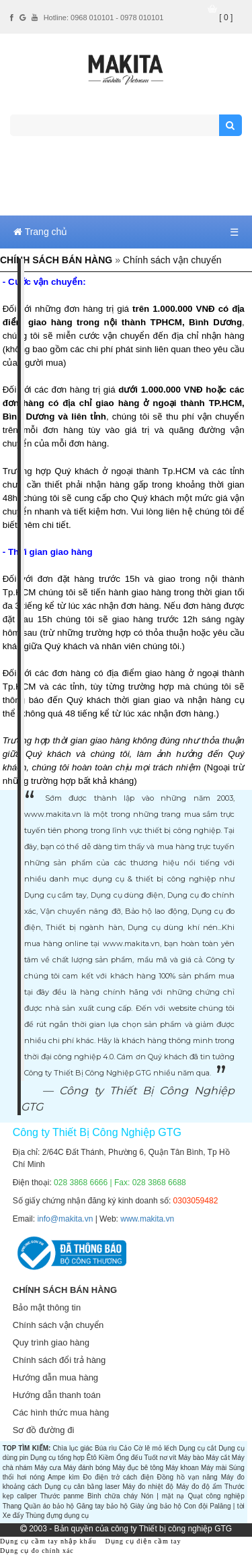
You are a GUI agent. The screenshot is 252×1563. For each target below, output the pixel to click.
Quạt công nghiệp (215, 1496)
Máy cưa (47, 1467)
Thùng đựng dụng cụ (57, 1515)
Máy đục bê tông (137, 1467)
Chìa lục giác (73, 1448)
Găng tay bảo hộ (102, 1506)
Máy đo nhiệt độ (147, 1486)
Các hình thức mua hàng (61, 1412)
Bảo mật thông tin (47, 1307)
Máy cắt (218, 1457)
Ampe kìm (63, 1477)
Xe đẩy (13, 1515)
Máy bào (191, 1457)
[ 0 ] (226, 17)
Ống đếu (129, 1457)
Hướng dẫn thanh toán (57, 1395)
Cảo (125, 1448)
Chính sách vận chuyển (58, 1325)
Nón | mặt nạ (163, 1496)
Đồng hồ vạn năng (187, 1477)
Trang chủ (40, 231)
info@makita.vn (65, 1219)
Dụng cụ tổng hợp (57, 1457)
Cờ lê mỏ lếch (155, 1448)
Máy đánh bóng (86, 1467)
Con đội (195, 1506)
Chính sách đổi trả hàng (59, 1360)
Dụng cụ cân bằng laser (82, 1486)
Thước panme (62, 1496)
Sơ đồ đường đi (44, 1430)
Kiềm (106, 1457)
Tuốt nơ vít (160, 1457)
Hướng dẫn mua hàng (55, 1377)
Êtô (92, 1457)
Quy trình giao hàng (51, 1342)
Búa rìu (106, 1448)
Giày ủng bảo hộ (155, 1506)
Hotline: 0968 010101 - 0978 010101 (104, 17)
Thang (12, 1506)
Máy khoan (181, 1467)
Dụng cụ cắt (197, 1448)
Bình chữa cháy (112, 1496)
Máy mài (213, 1467)
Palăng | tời (227, 1506)
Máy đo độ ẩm (199, 1486)
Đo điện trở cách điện (118, 1477)
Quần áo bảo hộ (49, 1506)
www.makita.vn (147, 1219)
